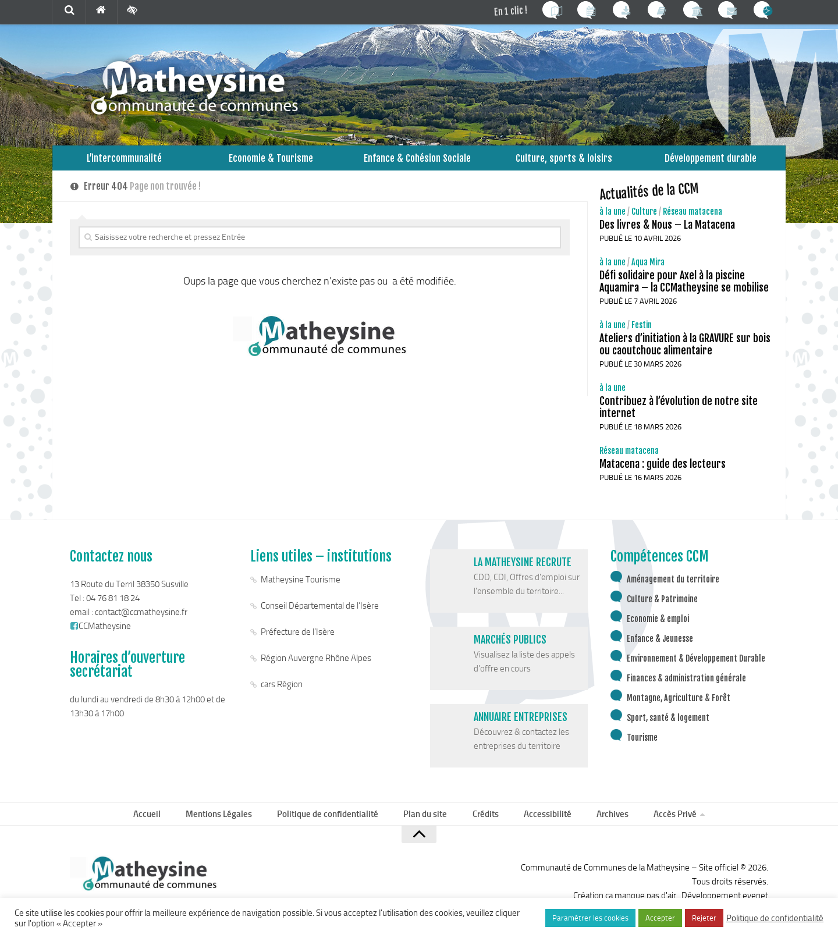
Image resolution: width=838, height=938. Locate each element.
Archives (604, 825)
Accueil (158, 825)
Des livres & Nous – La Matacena (667, 234)
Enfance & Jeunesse (660, 648)
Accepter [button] (660, 918)
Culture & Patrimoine (662, 609)
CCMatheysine (100, 636)
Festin (641, 335)
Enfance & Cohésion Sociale (417, 162)
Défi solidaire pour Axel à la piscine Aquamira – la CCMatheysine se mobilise (684, 291)
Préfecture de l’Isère (298, 642)
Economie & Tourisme (270, 162)
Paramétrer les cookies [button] (590, 918)
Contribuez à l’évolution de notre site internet (678, 416)
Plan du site (428, 825)
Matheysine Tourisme (300, 589)
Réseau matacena (692, 221)
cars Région (282, 694)
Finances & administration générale (686, 688)
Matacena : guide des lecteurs (662, 473)
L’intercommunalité (124, 162)
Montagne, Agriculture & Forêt (678, 708)
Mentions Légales (227, 825)
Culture (644, 221)
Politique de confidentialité (333, 825)
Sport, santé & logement (668, 728)
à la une (612, 221)
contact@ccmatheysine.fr (141, 622)
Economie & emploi (658, 629)
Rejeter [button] (704, 918)
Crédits (485, 825)
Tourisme (642, 747)
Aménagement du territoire (673, 589)
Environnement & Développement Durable (696, 668)
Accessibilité (543, 825)
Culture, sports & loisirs (564, 162)
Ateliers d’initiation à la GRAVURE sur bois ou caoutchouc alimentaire (684, 354)
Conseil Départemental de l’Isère (320, 615)
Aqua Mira (648, 272)
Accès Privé (664, 825)
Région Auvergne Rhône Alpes (316, 668)
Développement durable (711, 162)
